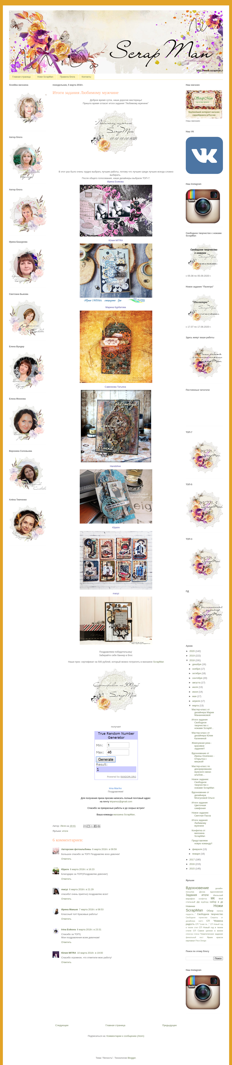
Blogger (132, 1058)
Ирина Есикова (115, 181)
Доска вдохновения (211, 892)
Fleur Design (201, 941)
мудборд (204, 902)
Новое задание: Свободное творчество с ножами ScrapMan (203, 783)
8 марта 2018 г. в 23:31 (89, 929)
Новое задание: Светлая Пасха (201, 814)
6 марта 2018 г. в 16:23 (82, 869)
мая (194, 696)
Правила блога (67, 77)
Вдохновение (197, 888)
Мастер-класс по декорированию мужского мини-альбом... (202, 770)
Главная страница (21, 77)
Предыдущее (169, 1025)
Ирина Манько (69, 909)
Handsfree (115, 466)
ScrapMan (158, 661)
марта (196, 705)
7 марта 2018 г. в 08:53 (91, 909)
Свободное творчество (210, 914)
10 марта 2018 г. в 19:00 (90, 952)
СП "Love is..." (202, 924)
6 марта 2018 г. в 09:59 (104, 849)
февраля (197, 849)
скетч (200, 921)
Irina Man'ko (115, 788)
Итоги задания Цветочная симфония (199, 805)
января (196, 853)
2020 (192, 651)
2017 (192, 859)
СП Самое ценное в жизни (208, 930)
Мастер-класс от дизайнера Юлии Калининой (202, 735)
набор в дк (216, 901)
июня (195, 691)
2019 (192, 655)
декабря (197, 664)
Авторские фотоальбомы (76, 849)
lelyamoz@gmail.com (121, 801)
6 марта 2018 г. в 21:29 (81, 889)
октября (197, 673)
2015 (192, 868)
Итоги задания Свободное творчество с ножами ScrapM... (203, 723)
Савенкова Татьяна (115, 386)
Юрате (65, 869)
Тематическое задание (211, 934)
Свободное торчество (196, 918)
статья (196, 934)
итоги (65, 831)
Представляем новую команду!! (202, 842)
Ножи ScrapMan (45, 77)
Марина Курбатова (115, 307)
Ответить (66, 858)
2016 (192, 864)
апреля (196, 701)
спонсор (189, 934)
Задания (191, 895)
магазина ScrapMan (124, 814)
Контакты (86, 77)
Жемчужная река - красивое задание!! (202, 746)
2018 (192, 660)
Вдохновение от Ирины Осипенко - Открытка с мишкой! (203, 757)
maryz (64, 889)
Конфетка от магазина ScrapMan (198, 833)
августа (196, 682)
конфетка (203, 899)
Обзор (210, 910)
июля (195, 687)
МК (213, 898)
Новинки (190, 906)
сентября (197, 678)
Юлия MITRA (116, 240)
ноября (196, 668)
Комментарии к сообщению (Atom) (125, 1036)
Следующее (62, 1025)
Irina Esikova (68, 929)
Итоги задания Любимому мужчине (199, 823)
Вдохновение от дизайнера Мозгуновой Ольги (203, 795)
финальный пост (194, 937)
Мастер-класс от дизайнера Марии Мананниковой (203, 712)
